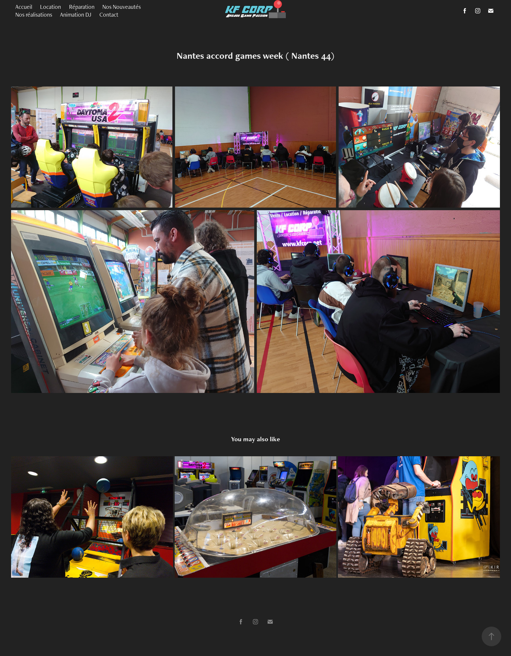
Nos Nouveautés (121, 6)
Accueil (23, 6)
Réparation (82, 6)
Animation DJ (75, 14)
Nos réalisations (33, 14)
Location (50, 6)
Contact (108, 14)
